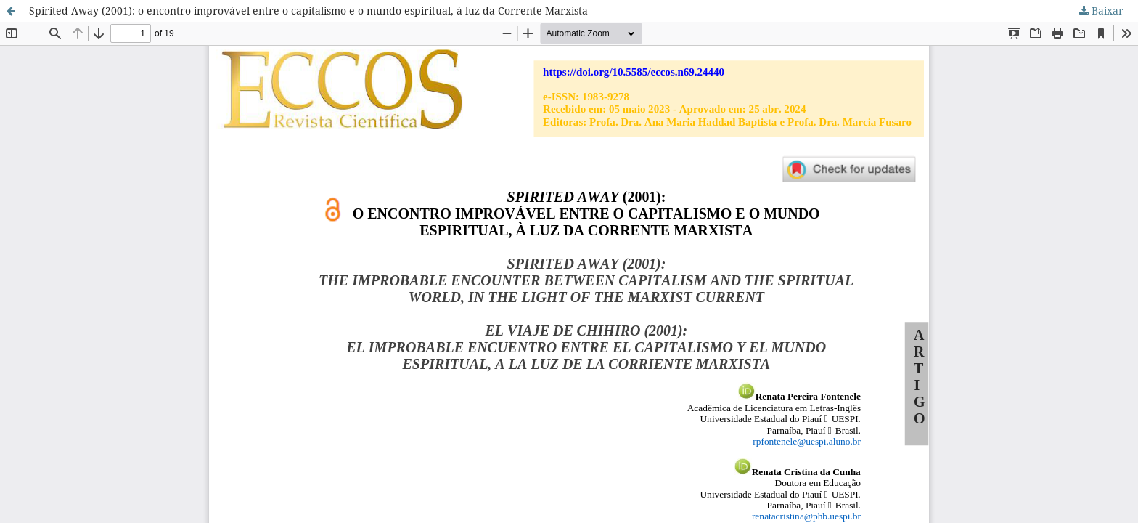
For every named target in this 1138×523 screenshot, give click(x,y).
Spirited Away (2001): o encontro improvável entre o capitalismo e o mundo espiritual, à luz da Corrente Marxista (308, 10)
